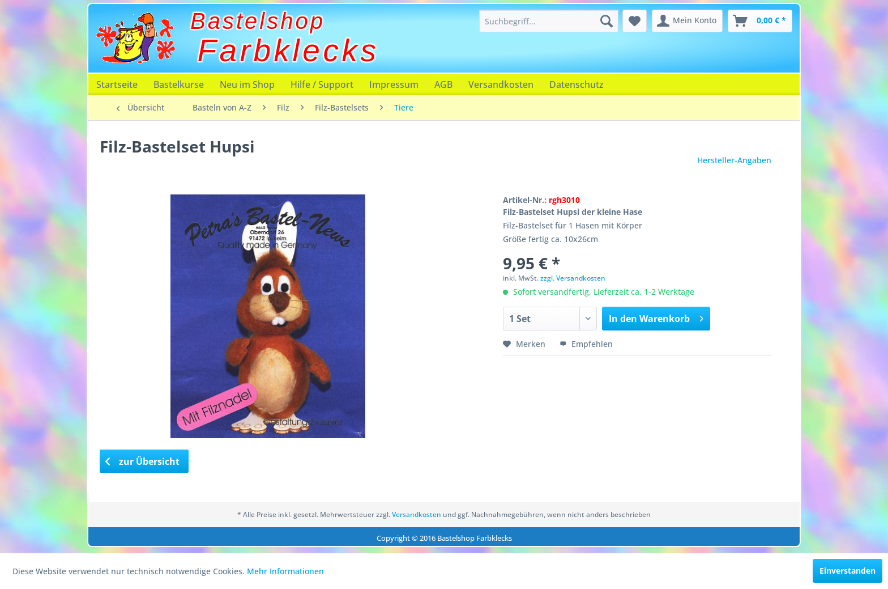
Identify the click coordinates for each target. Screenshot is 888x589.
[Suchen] (606, 21)
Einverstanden (847, 570)
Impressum (394, 84)
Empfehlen (586, 343)
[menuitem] (548, 21)
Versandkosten (500, 84)
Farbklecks (288, 50)
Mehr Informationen (285, 571)
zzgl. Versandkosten (572, 278)
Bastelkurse (178, 84)
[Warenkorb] (760, 21)
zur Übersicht (142, 461)
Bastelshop (257, 21)
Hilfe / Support (322, 84)
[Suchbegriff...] (548, 21)
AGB (443, 84)
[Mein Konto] (687, 21)
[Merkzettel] (634, 21)
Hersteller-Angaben (734, 160)
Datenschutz (576, 84)
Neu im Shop (247, 84)
